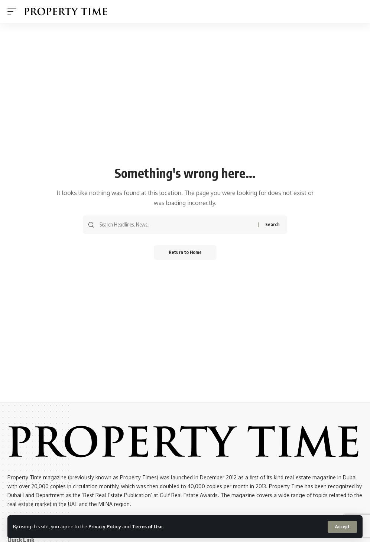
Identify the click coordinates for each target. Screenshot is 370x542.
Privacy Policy (104, 526)
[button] (342, 527)
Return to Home (185, 252)
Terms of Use (147, 526)
